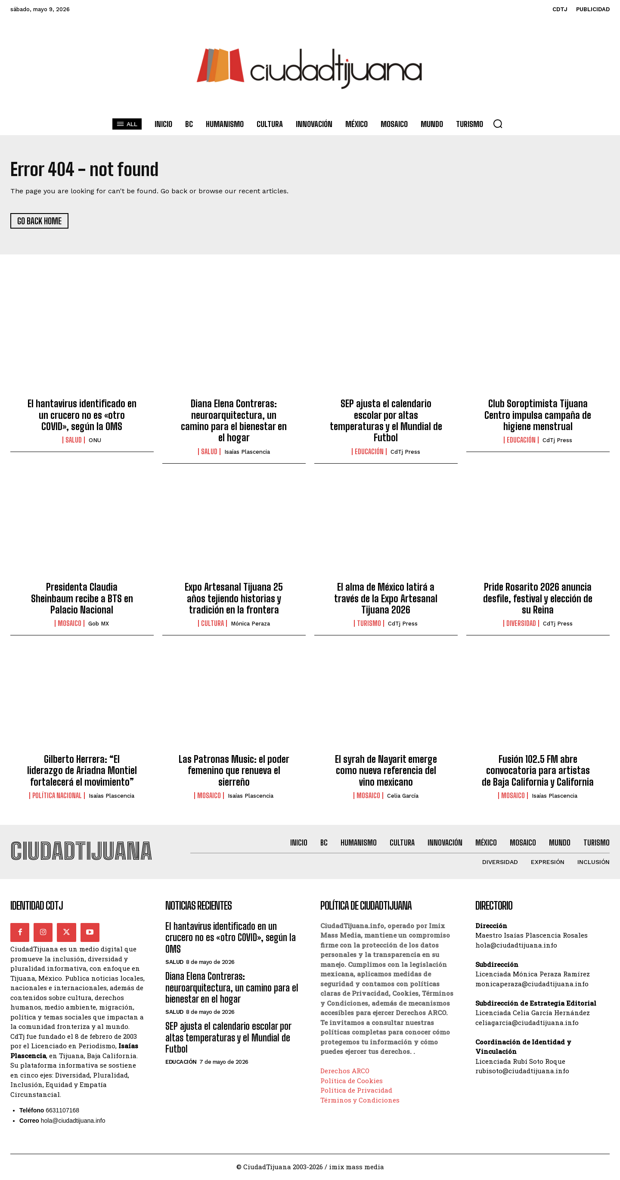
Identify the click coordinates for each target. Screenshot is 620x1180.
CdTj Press (405, 452)
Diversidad (521, 624)
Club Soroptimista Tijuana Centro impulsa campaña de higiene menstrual (537, 415)
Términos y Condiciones (360, 1100)
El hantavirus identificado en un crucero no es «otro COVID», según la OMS (82, 415)
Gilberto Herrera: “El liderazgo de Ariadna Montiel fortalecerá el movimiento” (82, 771)
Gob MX (98, 624)
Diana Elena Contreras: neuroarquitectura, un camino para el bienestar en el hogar (234, 421)
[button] (497, 123)
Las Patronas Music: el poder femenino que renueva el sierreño (234, 771)
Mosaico (69, 624)
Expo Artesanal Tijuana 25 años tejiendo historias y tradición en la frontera (234, 599)
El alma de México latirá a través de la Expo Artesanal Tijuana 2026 (385, 599)
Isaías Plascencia (247, 452)
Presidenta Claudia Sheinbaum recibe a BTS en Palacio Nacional (82, 599)
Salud (73, 440)
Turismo (369, 624)
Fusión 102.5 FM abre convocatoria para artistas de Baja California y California (538, 771)
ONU (95, 441)
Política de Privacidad (356, 1091)
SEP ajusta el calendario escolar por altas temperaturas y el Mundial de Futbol (386, 421)
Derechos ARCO (344, 1072)
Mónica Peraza (250, 624)
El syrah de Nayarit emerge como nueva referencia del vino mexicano (386, 771)
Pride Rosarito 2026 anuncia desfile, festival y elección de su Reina (537, 599)
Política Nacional (57, 796)
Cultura (212, 624)
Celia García (402, 796)
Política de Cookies (351, 1081)
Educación (369, 452)
